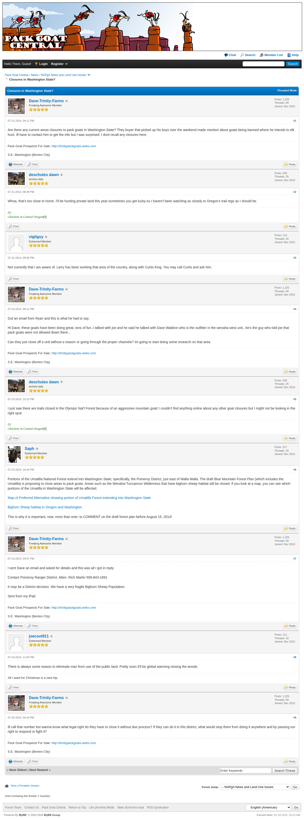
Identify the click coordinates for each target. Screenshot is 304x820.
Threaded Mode (287, 90)
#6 (294, 469)
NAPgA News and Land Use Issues (63, 75)
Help (295, 55)
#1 (294, 120)
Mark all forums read (130, 807)
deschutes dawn (44, 175)
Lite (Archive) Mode (101, 807)
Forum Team (13, 807)
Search (250, 55)
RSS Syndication (158, 807)
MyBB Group (52, 815)
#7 (294, 558)
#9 (294, 717)
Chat (230, 55)
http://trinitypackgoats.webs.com (74, 146)
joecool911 (39, 636)
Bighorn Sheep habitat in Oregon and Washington (45, 507)
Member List (274, 55)
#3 (294, 257)
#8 (294, 657)
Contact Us (31, 807)
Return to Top (77, 807)
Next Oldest (18, 770)
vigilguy (36, 237)
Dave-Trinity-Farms (46, 101)
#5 (294, 399)
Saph (29, 449)
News (34, 75)
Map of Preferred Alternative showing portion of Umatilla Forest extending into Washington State (79, 498)
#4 (294, 309)
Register (57, 64)
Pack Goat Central (16, 75)
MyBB (22, 815)
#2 (294, 191)
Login (43, 64)
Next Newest (38, 770)
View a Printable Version (25, 785)
